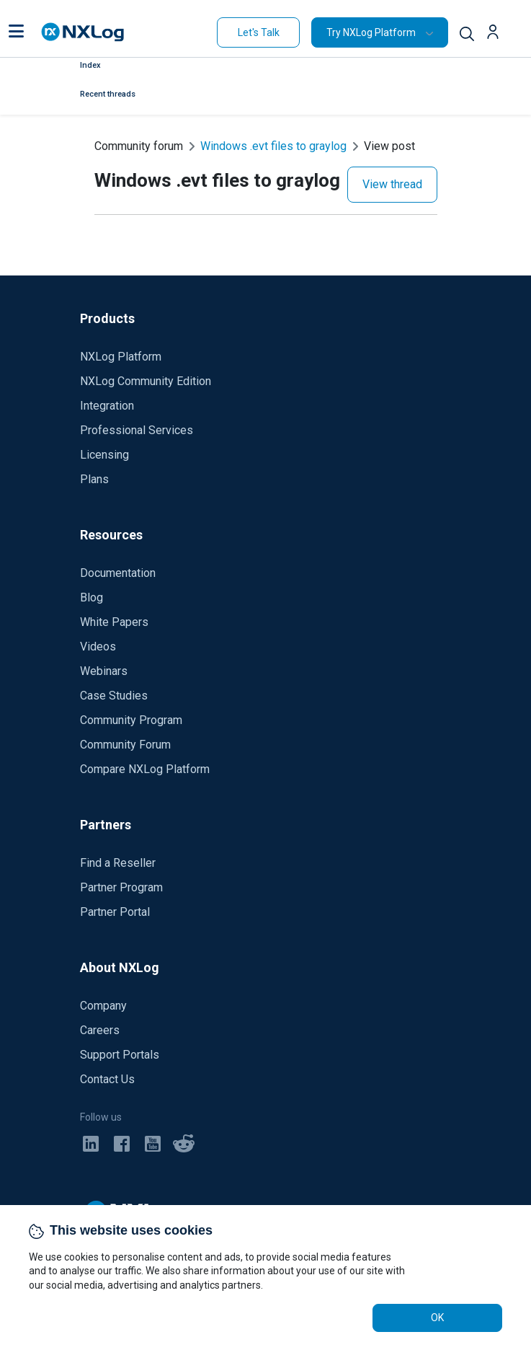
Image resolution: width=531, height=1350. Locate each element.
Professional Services (136, 430)
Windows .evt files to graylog (273, 146)
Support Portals (119, 1055)
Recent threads (107, 94)
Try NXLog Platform (371, 32)
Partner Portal (115, 912)
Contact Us (107, 1079)
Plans (94, 479)
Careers (100, 1030)
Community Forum (125, 744)
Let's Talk (259, 32)
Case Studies (114, 695)
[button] (16, 32)
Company (103, 1005)
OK (437, 1317)
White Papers (114, 622)
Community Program (131, 720)
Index (90, 65)
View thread (392, 184)
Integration (107, 405)
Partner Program (121, 887)
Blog (91, 597)
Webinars (104, 671)
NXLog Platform (120, 356)
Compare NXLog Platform (145, 769)
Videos (98, 646)
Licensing (104, 455)
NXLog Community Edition (145, 381)
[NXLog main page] (83, 32)
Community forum (138, 146)
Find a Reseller (118, 863)
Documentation (118, 573)
